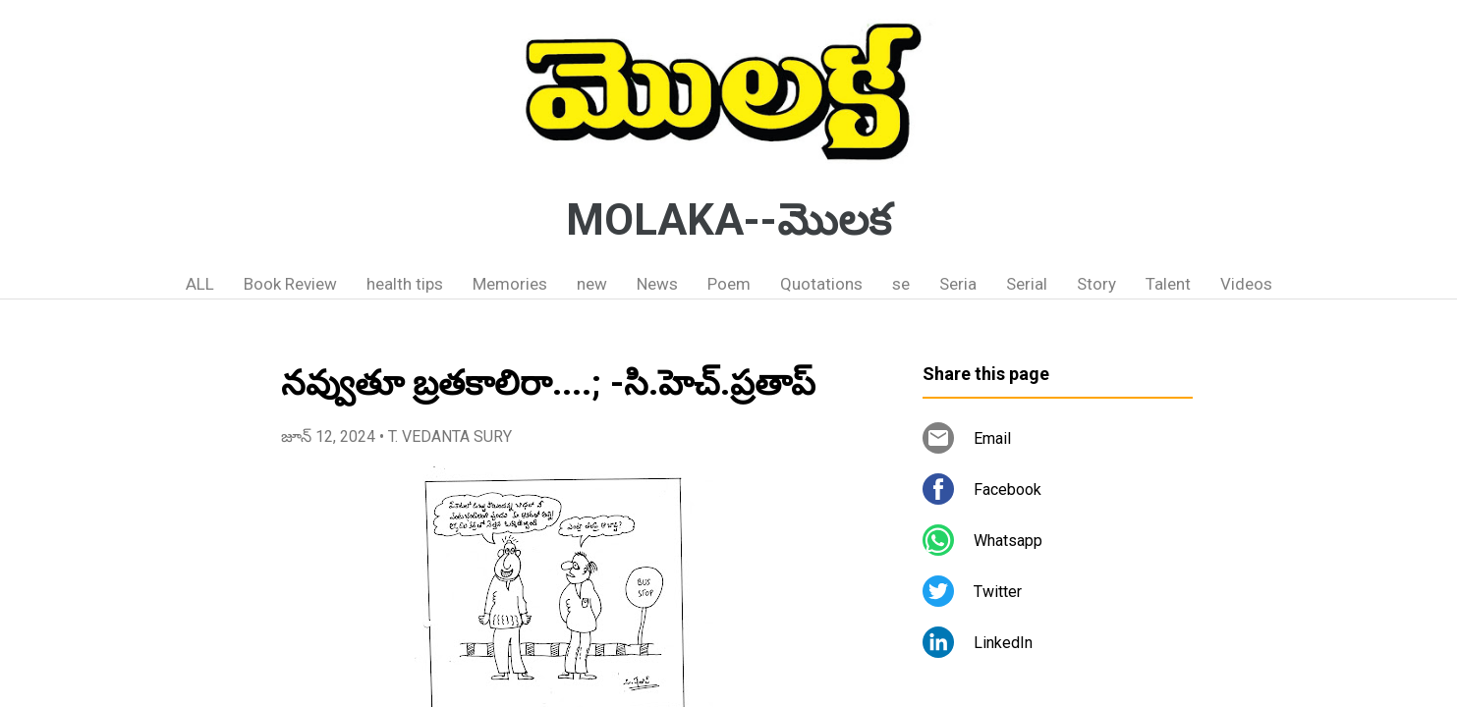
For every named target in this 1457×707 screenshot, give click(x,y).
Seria (958, 284)
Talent (1168, 284)
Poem (729, 284)
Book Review (290, 284)
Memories (510, 284)
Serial (1026, 284)
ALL (200, 284)
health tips (404, 284)
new (592, 284)
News (657, 284)
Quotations (821, 284)
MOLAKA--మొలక (728, 219)
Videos (1246, 284)
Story (1096, 284)
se (901, 284)
